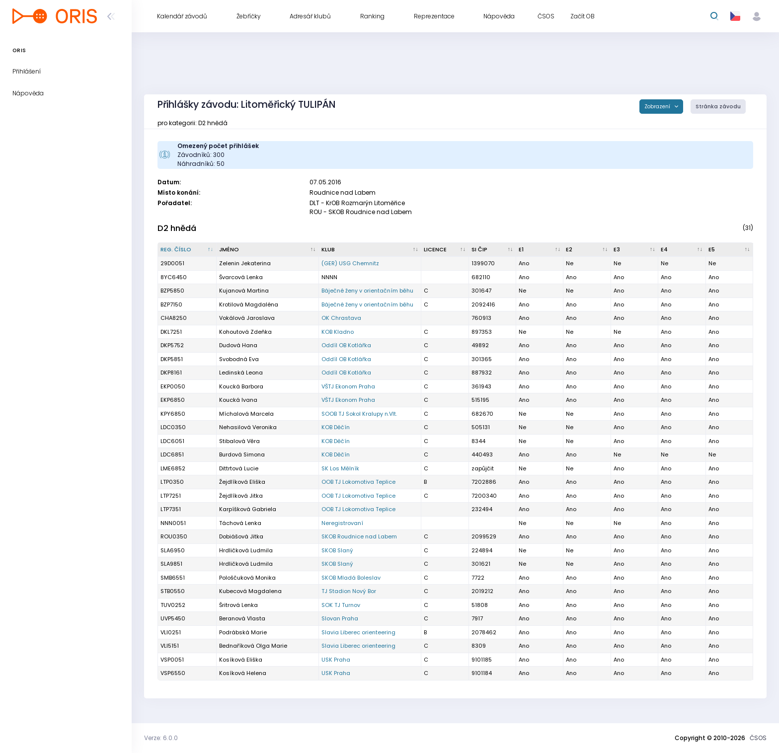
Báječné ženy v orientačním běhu (367, 291)
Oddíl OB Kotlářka (346, 345)
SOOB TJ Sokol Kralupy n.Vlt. (359, 414)
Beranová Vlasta (242, 618)
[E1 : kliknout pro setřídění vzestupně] (539, 250)
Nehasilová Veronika (248, 427)
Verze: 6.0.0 (161, 738)
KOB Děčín (335, 427)
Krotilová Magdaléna (248, 304)
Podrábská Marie (243, 632)
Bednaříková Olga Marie (253, 646)
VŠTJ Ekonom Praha (348, 386)
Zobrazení (658, 106)
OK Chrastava (341, 318)
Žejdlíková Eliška (242, 482)
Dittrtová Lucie (238, 468)
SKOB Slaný (337, 550)
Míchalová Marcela (246, 414)
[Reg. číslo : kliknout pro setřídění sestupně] (187, 250)
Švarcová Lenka (241, 277)
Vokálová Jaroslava (247, 318)
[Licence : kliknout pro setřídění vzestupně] (444, 250)
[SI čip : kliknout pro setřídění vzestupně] (492, 250)
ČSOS (758, 738)
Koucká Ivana (238, 400)
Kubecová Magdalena (250, 591)
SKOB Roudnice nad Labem (359, 536)
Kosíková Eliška (240, 660)
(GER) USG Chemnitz (350, 263)
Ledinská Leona (241, 372)
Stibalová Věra (239, 441)
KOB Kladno (337, 332)
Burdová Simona (242, 454)
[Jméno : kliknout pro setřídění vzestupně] (268, 250)
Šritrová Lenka (238, 605)
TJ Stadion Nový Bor (348, 591)
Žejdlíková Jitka (241, 496)
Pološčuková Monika (247, 578)
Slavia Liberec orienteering (358, 632)
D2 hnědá (176, 228)
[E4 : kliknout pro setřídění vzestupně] (681, 250)
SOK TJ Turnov (340, 605)
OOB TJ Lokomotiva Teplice (358, 482)
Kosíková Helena (242, 673)
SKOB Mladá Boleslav (351, 578)
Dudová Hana (238, 345)
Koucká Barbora (241, 386)
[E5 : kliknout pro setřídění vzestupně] (729, 250)
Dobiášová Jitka (241, 536)
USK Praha (335, 660)
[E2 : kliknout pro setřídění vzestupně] (587, 250)
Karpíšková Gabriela (247, 509)
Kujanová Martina (244, 291)
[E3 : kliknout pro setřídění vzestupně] (634, 250)
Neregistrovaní (342, 523)
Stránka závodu (718, 106)
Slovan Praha (339, 618)
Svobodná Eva (239, 359)
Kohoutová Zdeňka (245, 332)
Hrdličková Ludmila (246, 550)
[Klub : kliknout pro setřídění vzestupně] (370, 250)
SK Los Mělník (340, 468)
